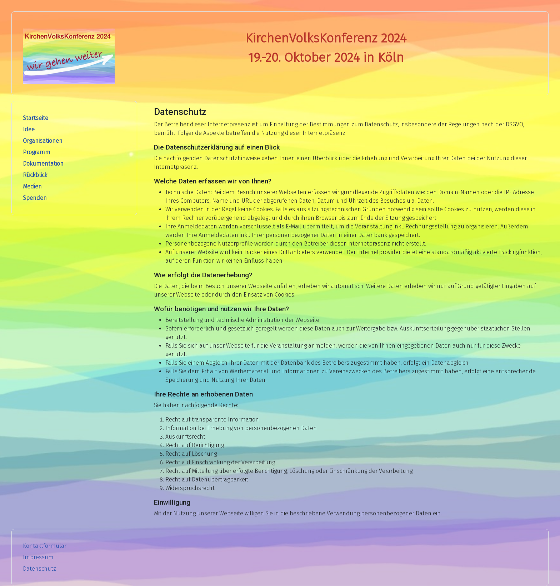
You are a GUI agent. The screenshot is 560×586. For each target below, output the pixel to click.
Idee (29, 129)
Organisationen (42, 140)
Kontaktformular (44, 545)
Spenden (35, 198)
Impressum (38, 557)
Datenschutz (39, 568)
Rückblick (35, 175)
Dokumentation (43, 163)
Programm (36, 152)
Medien (32, 186)
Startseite (35, 118)
